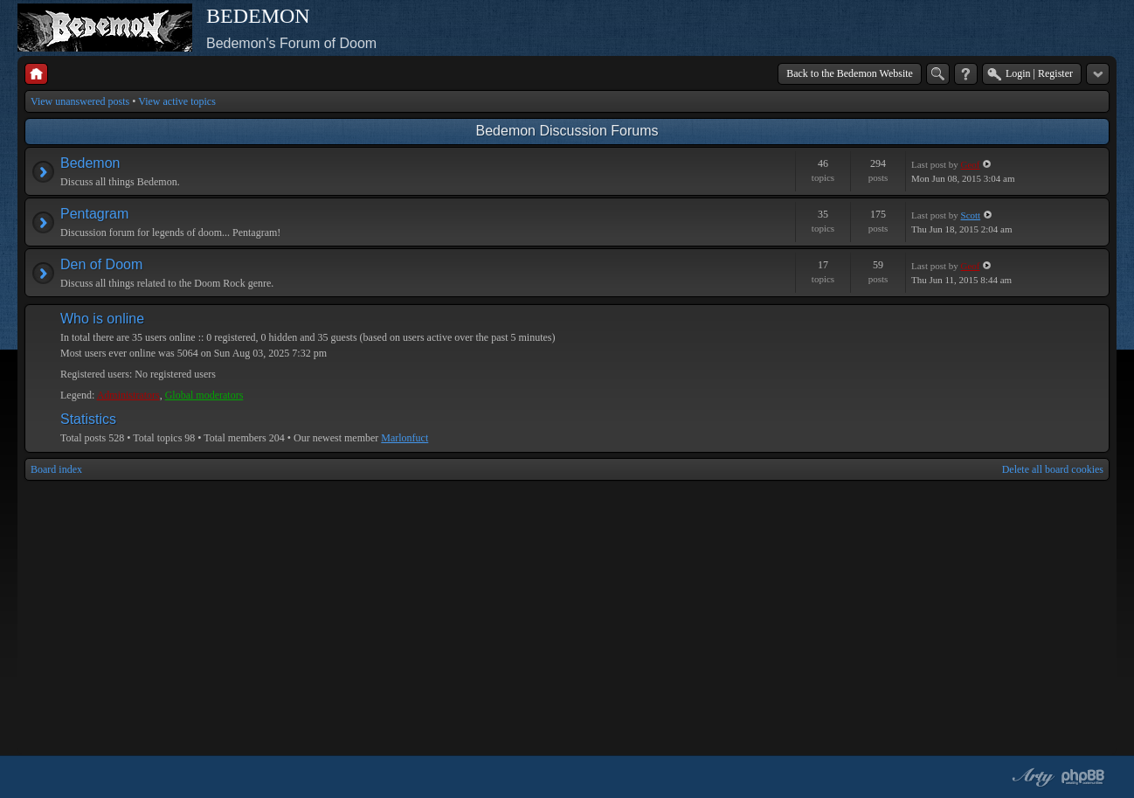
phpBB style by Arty (1031, 777)
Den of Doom (101, 264)
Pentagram (94, 213)
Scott (971, 215)
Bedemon (90, 163)
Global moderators (204, 395)
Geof (970, 164)
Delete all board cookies (1052, 469)
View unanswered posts (80, 101)
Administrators (128, 395)
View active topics (177, 101)
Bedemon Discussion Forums (567, 130)
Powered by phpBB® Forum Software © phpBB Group (1083, 777)
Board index (56, 469)
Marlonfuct (404, 438)
